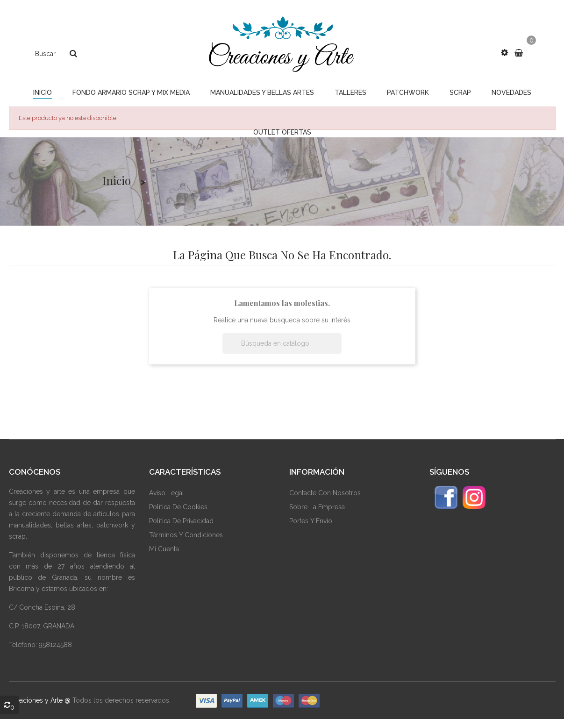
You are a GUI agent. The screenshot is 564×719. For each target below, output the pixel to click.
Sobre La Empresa (317, 507)
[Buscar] (282, 343)
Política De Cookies (178, 507)
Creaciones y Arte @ (40, 700)
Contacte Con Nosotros (325, 493)
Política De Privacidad (181, 521)
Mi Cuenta (164, 549)
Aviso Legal (166, 493)
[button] (504, 53)
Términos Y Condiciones (186, 535)
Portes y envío (310, 521)
